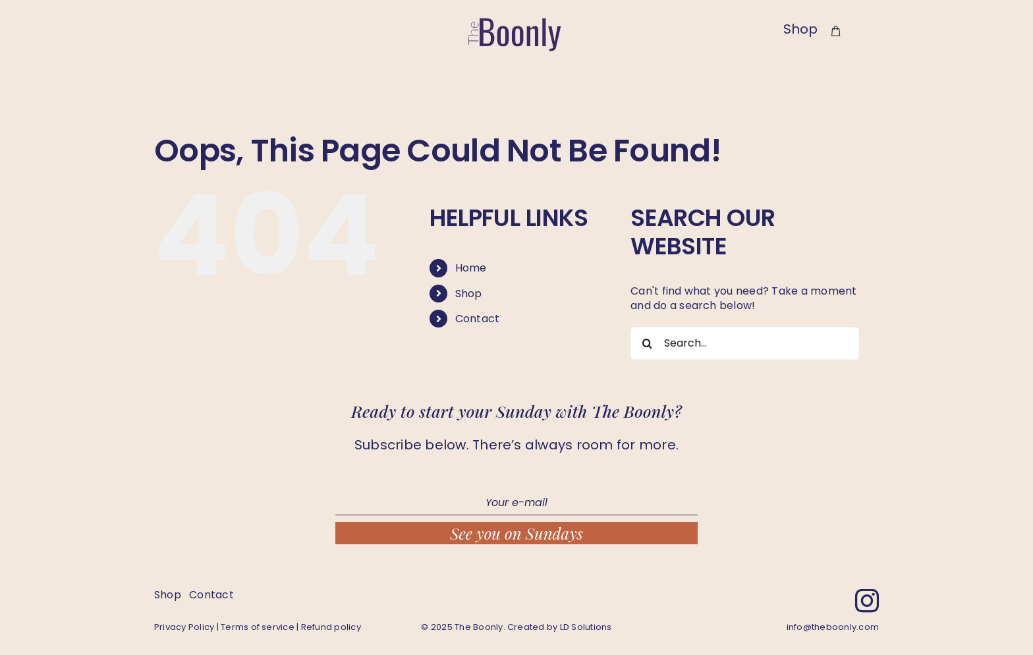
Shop (468, 293)
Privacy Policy (184, 627)
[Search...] (744, 343)
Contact (477, 318)
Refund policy (331, 627)
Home (471, 267)
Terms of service (257, 627)
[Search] (646, 343)
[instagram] (867, 601)
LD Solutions (586, 627)
